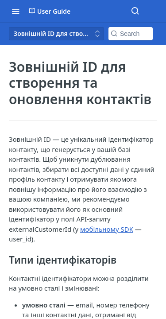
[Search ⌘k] (135, 11)
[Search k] (130, 33)
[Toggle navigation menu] (15, 11)
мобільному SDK (106, 229)
